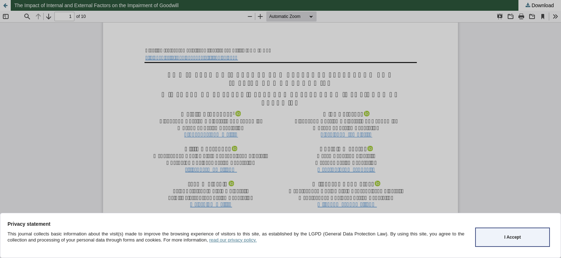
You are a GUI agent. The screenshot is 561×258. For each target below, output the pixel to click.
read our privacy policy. (233, 240)
